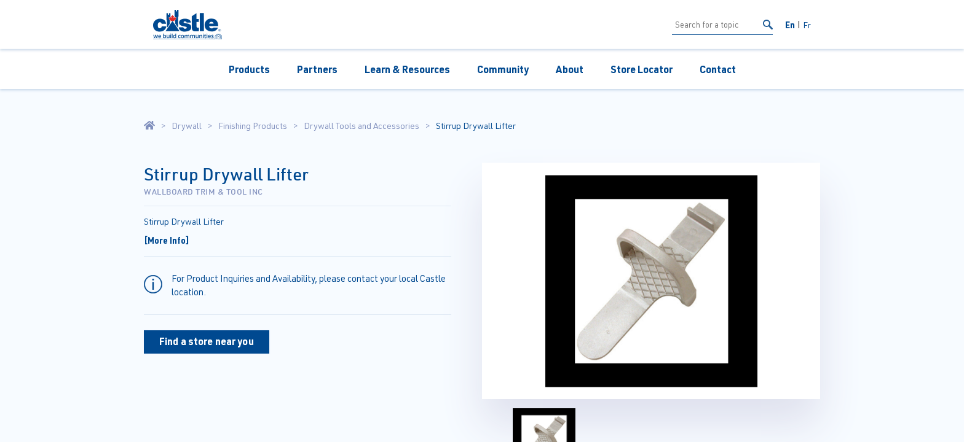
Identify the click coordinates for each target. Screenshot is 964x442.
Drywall (187, 126)
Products (249, 69)
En (790, 24)
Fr (807, 25)
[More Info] (166, 240)
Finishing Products (252, 126)
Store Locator (641, 69)
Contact (718, 69)
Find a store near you (206, 341)
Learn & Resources (407, 69)
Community (503, 69)
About (569, 69)
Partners (317, 69)
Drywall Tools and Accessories (361, 126)
